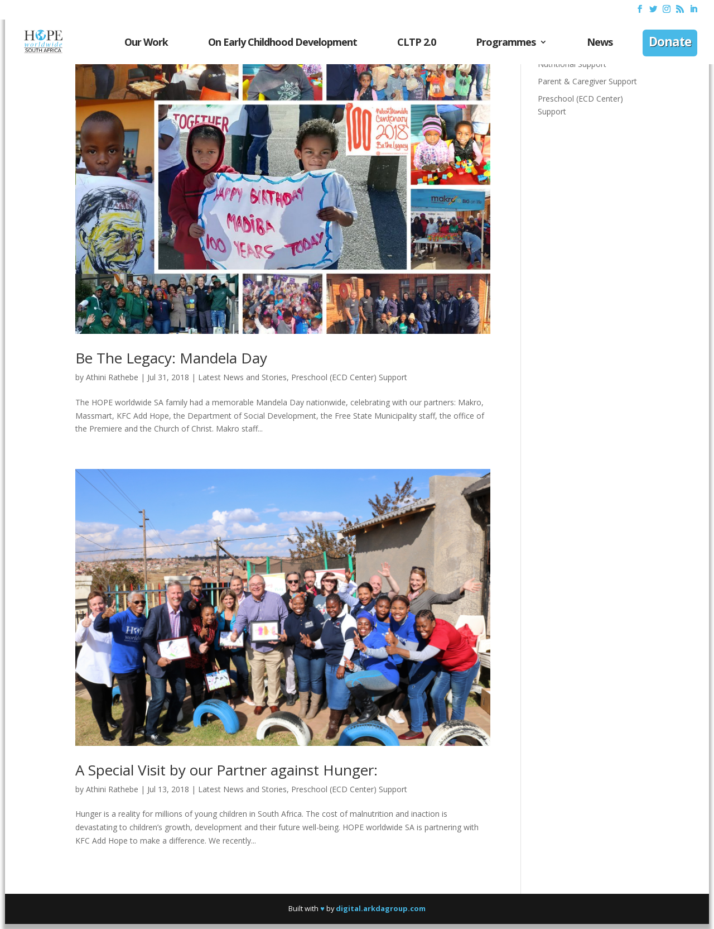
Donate (670, 43)
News (599, 43)
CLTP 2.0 (416, 43)
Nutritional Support (572, 64)
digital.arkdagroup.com (381, 908)
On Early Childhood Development (282, 43)
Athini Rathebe (112, 377)
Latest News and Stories (242, 377)
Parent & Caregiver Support (587, 81)
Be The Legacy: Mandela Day (171, 358)
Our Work (146, 43)
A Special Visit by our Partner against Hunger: (226, 770)
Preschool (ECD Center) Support (349, 377)
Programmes (506, 43)
